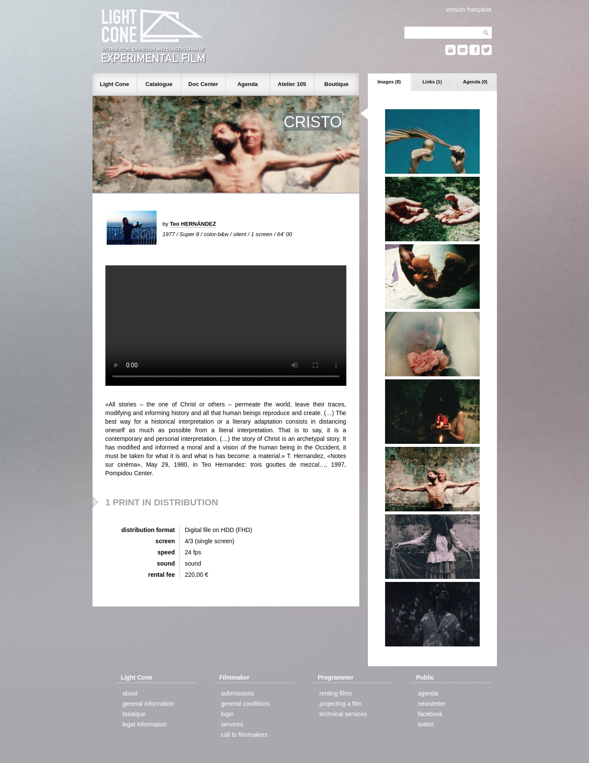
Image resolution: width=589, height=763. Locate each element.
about (130, 693)
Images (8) (389, 81)
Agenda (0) (475, 81)
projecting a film (340, 703)
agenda (428, 693)
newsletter (431, 703)
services (232, 724)
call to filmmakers (244, 734)
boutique (134, 714)
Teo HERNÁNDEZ (193, 224)
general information (148, 703)
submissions (237, 693)
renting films (335, 693)
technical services (343, 714)
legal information (145, 724)
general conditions (245, 703)
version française (469, 9)
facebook (430, 714)
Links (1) (432, 81)
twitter (426, 724)
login (227, 714)
